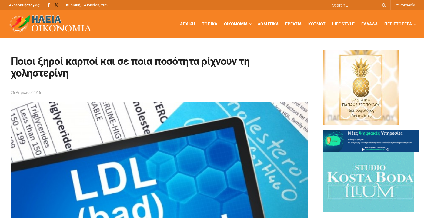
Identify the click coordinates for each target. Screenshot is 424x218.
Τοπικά (209, 23)
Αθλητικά (268, 23)
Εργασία (293, 23)
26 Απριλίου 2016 (26, 92)
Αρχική (187, 23)
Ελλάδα (369, 23)
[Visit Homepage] (50, 24)
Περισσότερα (398, 23)
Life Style (343, 23)
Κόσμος (317, 23)
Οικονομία (236, 23)
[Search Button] (383, 5)
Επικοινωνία (404, 5)
